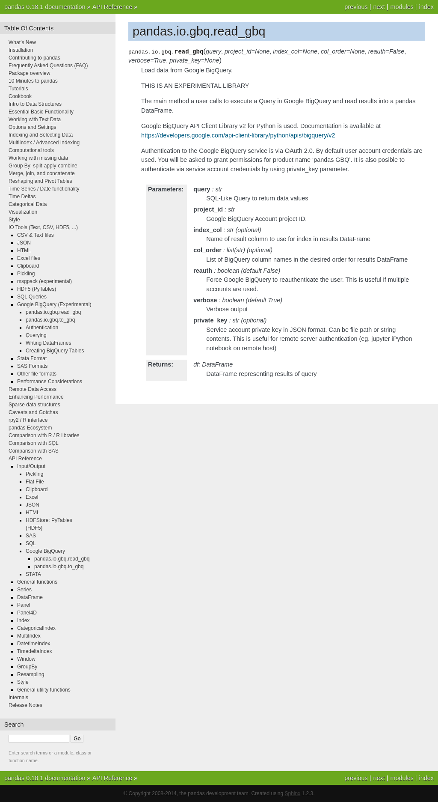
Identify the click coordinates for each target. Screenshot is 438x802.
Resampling (30, 674)
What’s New (22, 42)
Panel (23, 605)
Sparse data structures (34, 405)
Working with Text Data (35, 119)
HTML (24, 250)
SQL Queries (32, 297)
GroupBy (27, 667)
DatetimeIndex (33, 644)
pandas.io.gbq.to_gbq (50, 320)
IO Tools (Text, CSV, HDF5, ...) (43, 227)
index (426, 6)
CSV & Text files (35, 235)
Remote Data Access (32, 389)
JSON (24, 243)
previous (355, 6)
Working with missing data (38, 158)
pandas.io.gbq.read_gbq (53, 312)
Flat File (35, 482)
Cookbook (20, 96)
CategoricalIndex (36, 628)
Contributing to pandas (34, 58)
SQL (31, 543)
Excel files (28, 258)
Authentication (42, 328)
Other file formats (36, 374)
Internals (18, 698)
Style (14, 220)
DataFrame (30, 597)
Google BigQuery (45, 551)
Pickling (26, 274)
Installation (21, 50)
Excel (32, 497)
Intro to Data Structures (35, 104)
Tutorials (18, 89)
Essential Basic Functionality (41, 112)
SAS (31, 536)
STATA (33, 574)
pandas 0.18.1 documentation (45, 6)
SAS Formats (32, 366)
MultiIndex (29, 636)
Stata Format (32, 358)
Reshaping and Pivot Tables (40, 181)
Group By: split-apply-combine (43, 166)
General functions (37, 582)
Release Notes (25, 705)
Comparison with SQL (34, 443)
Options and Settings (32, 127)
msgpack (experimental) (44, 281)
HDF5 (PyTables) (36, 289)
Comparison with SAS (34, 451)
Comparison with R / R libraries (44, 435)
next (379, 6)
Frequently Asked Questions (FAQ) (48, 66)
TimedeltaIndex (34, 651)
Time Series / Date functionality (44, 189)
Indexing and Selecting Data (41, 135)
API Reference (112, 6)
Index (23, 620)
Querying (36, 335)
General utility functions (44, 690)
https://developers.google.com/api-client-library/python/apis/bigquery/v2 (238, 135)
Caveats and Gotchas (33, 412)
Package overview (29, 73)
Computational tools (31, 150)
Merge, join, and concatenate (42, 173)
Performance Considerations (49, 382)
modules (401, 6)
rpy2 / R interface (28, 420)
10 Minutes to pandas (33, 81)
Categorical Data (28, 204)
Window (26, 659)
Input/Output (31, 466)
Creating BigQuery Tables (55, 351)
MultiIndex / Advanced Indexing (44, 143)
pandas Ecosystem (30, 428)
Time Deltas (22, 197)
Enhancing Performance (36, 397)
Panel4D (27, 613)
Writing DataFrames (48, 343)
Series (24, 590)
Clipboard (28, 266)
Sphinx (293, 793)
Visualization (23, 212)
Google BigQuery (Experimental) (54, 304)
